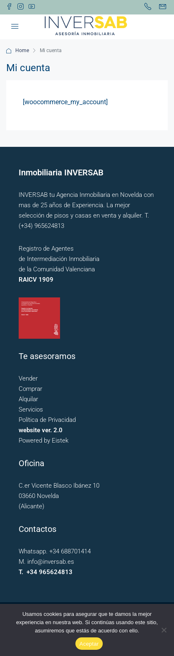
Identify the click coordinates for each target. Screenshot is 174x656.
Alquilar (28, 399)
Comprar (30, 389)
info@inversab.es (50, 561)
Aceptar (89, 644)
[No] (164, 630)
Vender (28, 378)
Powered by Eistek (43, 440)
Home (22, 50)
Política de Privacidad (47, 420)
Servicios (31, 409)
